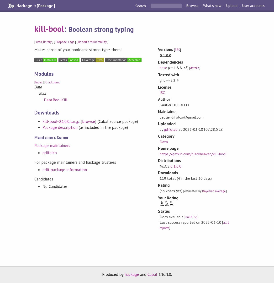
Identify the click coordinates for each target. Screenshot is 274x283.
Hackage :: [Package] (35, 6)
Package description (60, 127)
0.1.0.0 (175, 166)
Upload (231, 5)
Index (39, 82)
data (39, 42)
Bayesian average (214, 191)
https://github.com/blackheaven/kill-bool (193, 154)
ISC (162, 92)
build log (191, 217)
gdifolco (49, 152)
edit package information (64, 169)
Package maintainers (52, 145)
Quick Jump (52, 82)
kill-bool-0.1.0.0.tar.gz (61, 121)
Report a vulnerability (92, 42)
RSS (177, 50)
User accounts (253, 5)
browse (88, 121)
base (163, 67)
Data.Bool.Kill (55, 100)
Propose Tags (65, 42)
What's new (212, 5)
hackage (132, 274)
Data (164, 141)
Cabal (152, 274)
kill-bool (49, 28)
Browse (192, 5)
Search (141, 5)
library (47, 42)
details (194, 68)
